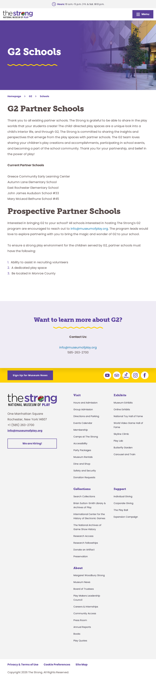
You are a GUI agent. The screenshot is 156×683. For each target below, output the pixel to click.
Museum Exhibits (123, 402)
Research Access (83, 536)
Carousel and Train (124, 454)
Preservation (80, 556)
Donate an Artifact (84, 549)
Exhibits (120, 395)
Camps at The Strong (85, 436)
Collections (82, 489)
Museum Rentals (83, 457)
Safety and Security (84, 470)
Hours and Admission (85, 402)
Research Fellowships (85, 542)
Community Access (84, 613)
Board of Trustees (83, 589)
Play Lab (118, 440)
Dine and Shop (81, 463)
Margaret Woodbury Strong (89, 575)
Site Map (82, 664)
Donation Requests (84, 477)
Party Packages (82, 450)
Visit (77, 395)
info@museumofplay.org (89, 229)
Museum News (81, 582)
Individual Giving (123, 496)
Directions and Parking (86, 416)
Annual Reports (82, 627)
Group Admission (83, 409)
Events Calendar (82, 423)
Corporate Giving (123, 503)
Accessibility (80, 443)
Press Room (80, 620)
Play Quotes (80, 640)
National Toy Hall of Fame (128, 416)
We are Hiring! (32, 443)
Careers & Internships (85, 606)
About (78, 568)
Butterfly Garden (123, 447)
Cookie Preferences (57, 664)
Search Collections (84, 496)
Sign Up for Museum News (30, 375)
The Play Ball (121, 510)
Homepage (14, 96)
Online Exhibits (122, 409)
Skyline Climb (121, 434)
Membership (80, 429)
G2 (30, 96)
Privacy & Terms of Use (22, 664)
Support (120, 489)
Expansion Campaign (126, 516)
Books (76, 633)
